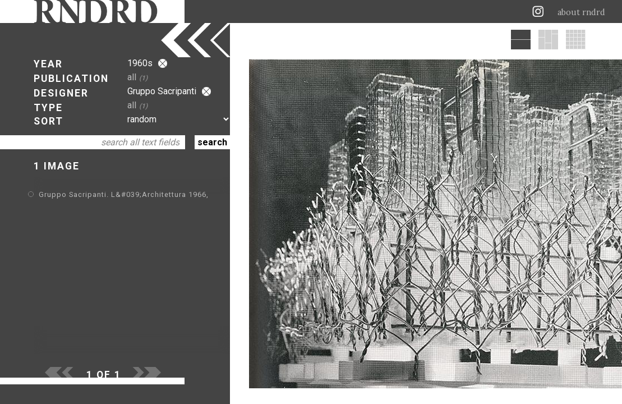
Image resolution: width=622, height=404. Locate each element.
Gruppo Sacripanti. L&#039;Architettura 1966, (124, 194)
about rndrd (581, 12)
